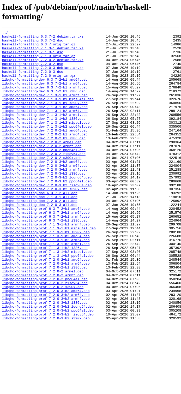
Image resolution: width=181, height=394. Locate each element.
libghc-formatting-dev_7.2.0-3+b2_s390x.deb (45, 221)
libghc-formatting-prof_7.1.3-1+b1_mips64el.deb (49, 268)
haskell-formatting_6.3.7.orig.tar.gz (38, 47)
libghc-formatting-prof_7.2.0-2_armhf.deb (42, 324)
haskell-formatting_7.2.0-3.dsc (32, 80)
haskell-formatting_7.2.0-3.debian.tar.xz (42, 75)
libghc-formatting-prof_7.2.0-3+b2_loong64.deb (48, 362)
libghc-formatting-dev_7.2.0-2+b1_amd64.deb (45, 150)
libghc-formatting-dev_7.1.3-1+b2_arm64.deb (45, 127)
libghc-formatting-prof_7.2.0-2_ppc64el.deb (45, 329)
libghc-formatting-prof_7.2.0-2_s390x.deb (42, 338)
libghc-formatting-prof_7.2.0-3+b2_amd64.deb (45, 343)
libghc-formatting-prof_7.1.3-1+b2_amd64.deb (45, 277)
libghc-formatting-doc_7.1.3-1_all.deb (39, 230)
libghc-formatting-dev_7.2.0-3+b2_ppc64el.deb (47, 211)
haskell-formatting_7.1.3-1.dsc (32, 56)
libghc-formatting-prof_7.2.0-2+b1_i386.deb (45, 315)
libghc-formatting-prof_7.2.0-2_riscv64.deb (45, 333)
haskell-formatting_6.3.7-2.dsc (32, 42)
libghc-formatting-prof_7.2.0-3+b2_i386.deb (45, 357)
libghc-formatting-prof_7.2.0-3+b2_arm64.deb (45, 347)
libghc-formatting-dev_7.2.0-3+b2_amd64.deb (45, 188)
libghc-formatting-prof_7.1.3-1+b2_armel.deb (45, 286)
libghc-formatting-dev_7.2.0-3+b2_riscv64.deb (47, 216)
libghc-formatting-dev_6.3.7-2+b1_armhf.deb (45, 99)
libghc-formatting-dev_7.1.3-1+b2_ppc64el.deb (47, 146)
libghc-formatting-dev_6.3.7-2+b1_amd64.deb (45, 89)
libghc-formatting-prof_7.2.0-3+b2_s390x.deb (45, 376)
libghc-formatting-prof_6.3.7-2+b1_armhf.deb (45, 254)
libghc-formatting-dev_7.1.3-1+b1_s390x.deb (45, 117)
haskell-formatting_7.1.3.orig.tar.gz (38, 61)
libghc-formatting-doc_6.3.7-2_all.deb (39, 225)
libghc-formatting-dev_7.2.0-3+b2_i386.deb (44, 202)
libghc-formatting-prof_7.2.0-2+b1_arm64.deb (45, 310)
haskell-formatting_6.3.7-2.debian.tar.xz (42, 37)
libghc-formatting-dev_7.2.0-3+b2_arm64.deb (45, 192)
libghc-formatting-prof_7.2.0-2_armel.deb (42, 319)
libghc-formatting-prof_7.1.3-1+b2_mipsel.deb (47, 296)
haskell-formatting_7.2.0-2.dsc (32, 70)
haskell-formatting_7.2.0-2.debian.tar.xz (42, 66)
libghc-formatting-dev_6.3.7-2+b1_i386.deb (44, 103)
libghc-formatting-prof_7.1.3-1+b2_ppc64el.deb (48, 301)
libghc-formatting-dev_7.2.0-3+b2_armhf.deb (45, 197)
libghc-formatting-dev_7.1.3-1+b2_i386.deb (44, 136)
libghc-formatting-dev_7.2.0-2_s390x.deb (41, 183)
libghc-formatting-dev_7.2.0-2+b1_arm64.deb (45, 155)
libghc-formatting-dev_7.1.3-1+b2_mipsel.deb (45, 141)
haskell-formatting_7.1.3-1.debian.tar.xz (42, 52)
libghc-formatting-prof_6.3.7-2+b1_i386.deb (45, 258)
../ (5, 33)
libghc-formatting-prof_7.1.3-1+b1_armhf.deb (45, 263)
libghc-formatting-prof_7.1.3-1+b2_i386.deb (45, 291)
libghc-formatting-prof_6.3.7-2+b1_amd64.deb (45, 244)
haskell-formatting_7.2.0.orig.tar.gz (38, 84)
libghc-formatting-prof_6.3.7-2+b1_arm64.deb (45, 249)
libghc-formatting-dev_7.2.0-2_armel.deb (41, 164)
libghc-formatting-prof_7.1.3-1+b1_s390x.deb (45, 272)
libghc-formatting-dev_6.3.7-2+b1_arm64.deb (45, 94)
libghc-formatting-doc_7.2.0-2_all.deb (39, 235)
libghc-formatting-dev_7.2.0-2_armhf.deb (41, 169)
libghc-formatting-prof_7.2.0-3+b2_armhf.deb (45, 352)
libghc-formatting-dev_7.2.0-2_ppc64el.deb (44, 174)
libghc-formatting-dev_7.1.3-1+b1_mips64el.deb (48, 113)
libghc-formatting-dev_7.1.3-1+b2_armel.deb (45, 131)
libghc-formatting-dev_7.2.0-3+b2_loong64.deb (47, 207)
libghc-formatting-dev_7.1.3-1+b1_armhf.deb (45, 108)
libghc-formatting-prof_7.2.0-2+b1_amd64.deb (45, 305)
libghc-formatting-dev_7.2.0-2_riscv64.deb (44, 178)
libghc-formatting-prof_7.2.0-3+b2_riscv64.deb (48, 371)
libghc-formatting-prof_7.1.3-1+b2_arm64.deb (45, 282)
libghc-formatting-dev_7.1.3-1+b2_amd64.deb (45, 122)
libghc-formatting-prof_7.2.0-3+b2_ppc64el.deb (48, 366)
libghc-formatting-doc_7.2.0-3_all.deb (39, 239)
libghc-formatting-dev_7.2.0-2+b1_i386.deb (44, 160)
